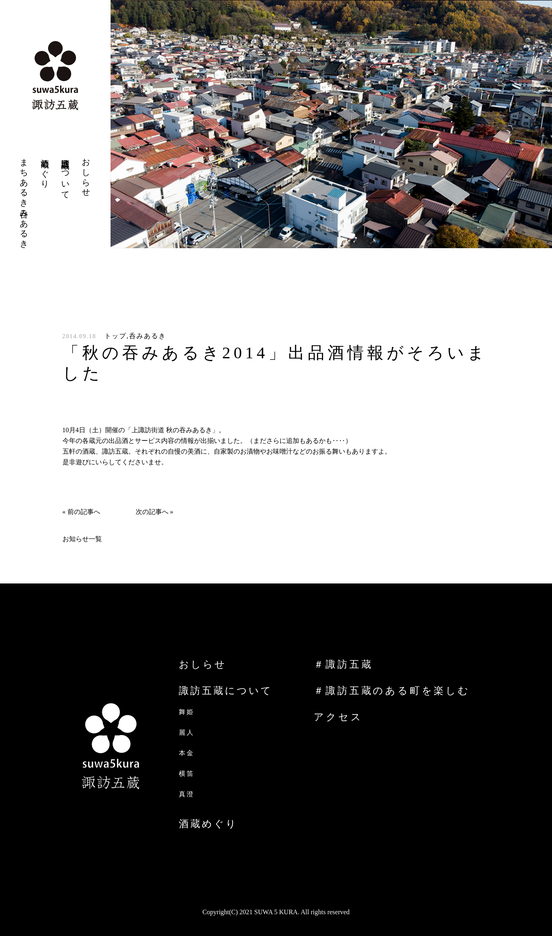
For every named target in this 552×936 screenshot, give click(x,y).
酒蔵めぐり (208, 824)
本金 (186, 752)
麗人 (186, 732)
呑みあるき (147, 335)
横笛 (186, 773)
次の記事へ (152, 511)
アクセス (338, 717)
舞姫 (186, 711)
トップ (115, 335)
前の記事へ (83, 511)
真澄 (186, 794)
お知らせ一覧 (82, 538)
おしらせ (202, 664)
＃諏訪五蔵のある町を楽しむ (392, 691)
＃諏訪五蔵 (343, 664)
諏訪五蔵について (226, 691)
